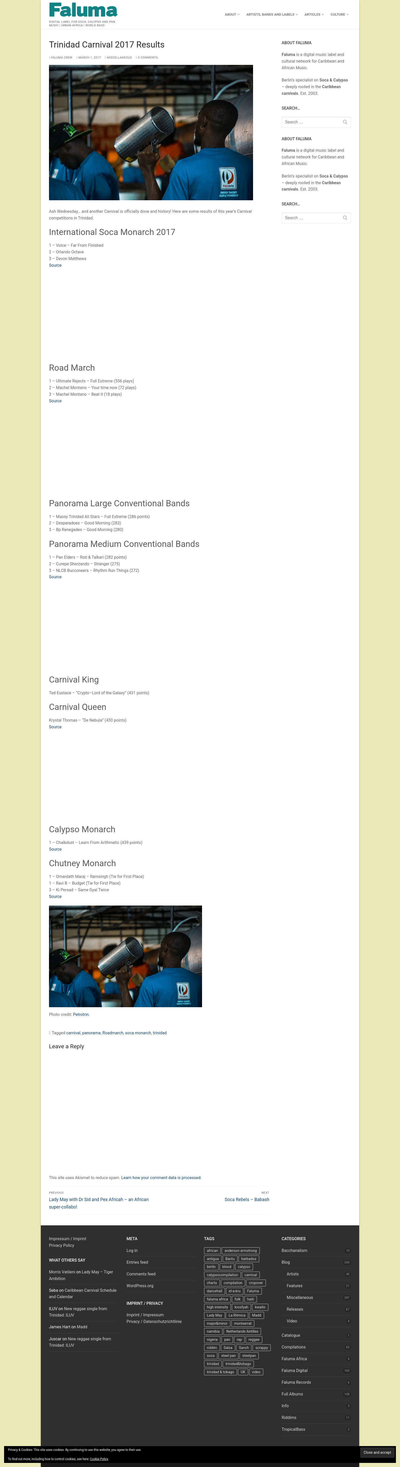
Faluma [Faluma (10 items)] (253, 1291)
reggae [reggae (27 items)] (253, 1339)
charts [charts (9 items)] (212, 1283)
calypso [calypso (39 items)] (244, 1267)
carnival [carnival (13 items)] (251, 1275)
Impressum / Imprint (67, 1238)
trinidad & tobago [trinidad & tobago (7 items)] (220, 1372)
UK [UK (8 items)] (243, 1372)
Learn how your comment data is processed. (161, 1177)
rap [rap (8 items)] (239, 1339)
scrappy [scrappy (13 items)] (261, 1348)
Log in (132, 1250)
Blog (286, 1262)
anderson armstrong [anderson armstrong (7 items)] (240, 1251)
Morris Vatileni (62, 1272)
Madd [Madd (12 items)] (256, 1315)
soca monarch (138, 1032)
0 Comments (147, 57)
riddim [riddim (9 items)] (212, 1348)
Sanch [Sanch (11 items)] (244, 1348)
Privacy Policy (61, 1245)
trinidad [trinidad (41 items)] (213, 1364)
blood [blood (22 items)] (226, 1267)
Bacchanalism (294, 1250)
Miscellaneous (118, 57)
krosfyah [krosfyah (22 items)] (241, 1307)
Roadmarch (113, 1032)
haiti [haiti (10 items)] (250, 1299)
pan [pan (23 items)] (227, 1339)
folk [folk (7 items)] (238, 1299)
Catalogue (291, 1335)
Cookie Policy (99, 1459)
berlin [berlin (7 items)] (211, 1267)
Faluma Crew (60, 57)
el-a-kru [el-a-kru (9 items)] (235, 1291)
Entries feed (137, 1262)
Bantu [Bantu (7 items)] (230, 1259)
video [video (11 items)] (256, 1372)
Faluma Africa (294, 1358)
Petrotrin (81, 1014)
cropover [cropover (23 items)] (256, 1283)
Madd (82, 1326)
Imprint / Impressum (145, 1314)
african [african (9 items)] (212, 1251)
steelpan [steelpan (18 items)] (249, 1356)
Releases (295, 1309)
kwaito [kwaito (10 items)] (260, 1307)
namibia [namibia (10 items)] (213, 1331)
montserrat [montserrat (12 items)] (243, 1323)
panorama (91, 1032)
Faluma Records (296, 1382)
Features (295, 1285)
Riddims (289, 1417)
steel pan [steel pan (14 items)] (228, 1356)
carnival (73, 1032)
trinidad (160, 1032)
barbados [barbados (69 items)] (248, 1259)
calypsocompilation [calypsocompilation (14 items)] (222, 1275)
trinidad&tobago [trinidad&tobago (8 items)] (238, 1364)
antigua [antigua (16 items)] (213, 1259)
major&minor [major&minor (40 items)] (217, 1323)
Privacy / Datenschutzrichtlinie (154, 1321)
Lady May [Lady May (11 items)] (214, 1315)
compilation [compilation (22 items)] (233, 1283)
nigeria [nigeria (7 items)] (212, 1339)
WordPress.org (140, 1285)
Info (285, 1405)
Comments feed (141, 1274)
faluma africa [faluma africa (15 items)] (217, 1299)
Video (292, 1321)
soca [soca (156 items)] (211, 1356)
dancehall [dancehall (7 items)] (214, 1291)
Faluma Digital (295, 1370)
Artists (293, 1274)
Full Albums (292, 1394)
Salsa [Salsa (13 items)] (228, 1348)
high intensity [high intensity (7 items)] (217, 1307)
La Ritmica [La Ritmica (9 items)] (237, 1315)
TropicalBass (293, 1429)
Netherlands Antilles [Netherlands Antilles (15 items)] (242, 1331)
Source (55, 265)
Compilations (294, 1347)
